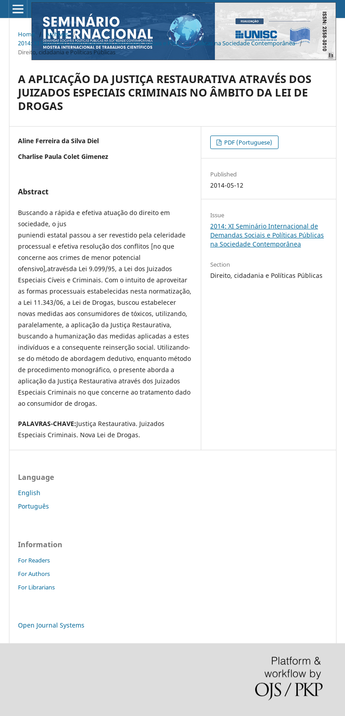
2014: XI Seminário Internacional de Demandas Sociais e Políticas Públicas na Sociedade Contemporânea (156, 43)
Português (33, 506)
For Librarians (36, 587)
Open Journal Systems (51, 625)
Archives (57, 34)
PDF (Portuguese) (247, 142)
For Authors (34, 574)
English (29, 492)
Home (26, 34)
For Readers (34, 560)
